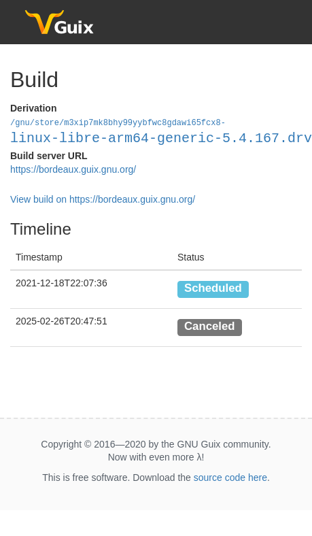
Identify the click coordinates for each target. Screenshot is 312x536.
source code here (230, 476)
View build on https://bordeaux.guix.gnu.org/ (102, 198)
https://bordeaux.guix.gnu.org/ (73, 168)
